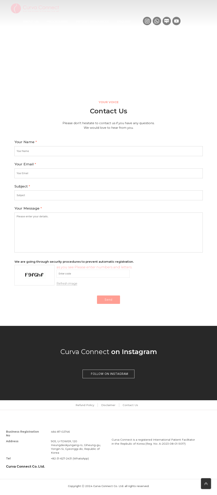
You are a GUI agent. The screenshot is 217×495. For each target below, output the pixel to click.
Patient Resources (92, 21)
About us (30, 21)
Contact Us (136, 407)
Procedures (57, 21)
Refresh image (67, 283)
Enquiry (124, 21)
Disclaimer (107, 407)
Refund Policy (78, 407)
